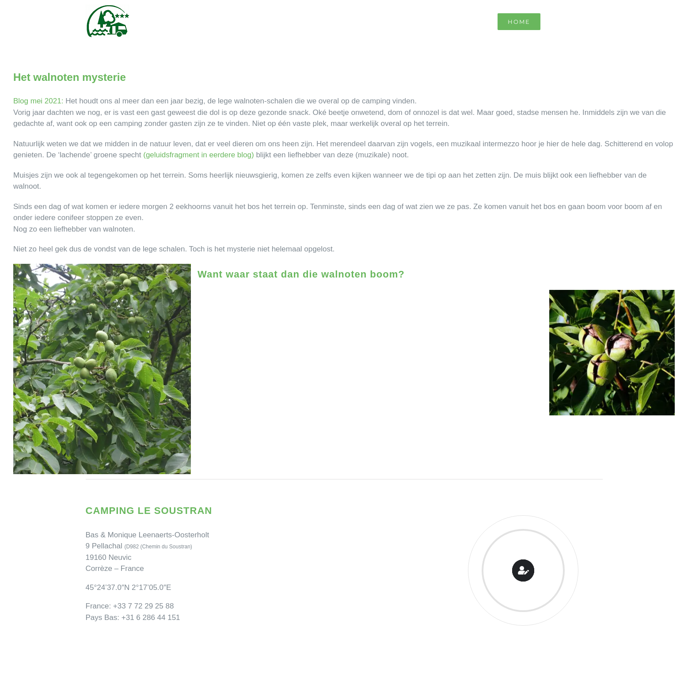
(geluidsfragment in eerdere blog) (198, 155)
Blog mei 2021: (38, 101)
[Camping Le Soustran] (107, 8)
